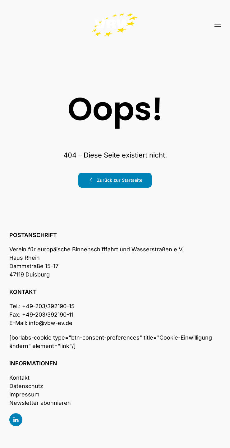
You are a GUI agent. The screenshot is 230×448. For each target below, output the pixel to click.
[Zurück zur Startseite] (115, 24)
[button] (217, 24)
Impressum (24, 394)
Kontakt (19, 377)
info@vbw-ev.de (50, 323)
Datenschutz (26, 386)
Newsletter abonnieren (40, 403)
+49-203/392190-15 (48, 306)
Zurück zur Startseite (115, 180)
